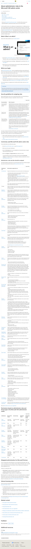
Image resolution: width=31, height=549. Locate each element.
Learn (2, 3)
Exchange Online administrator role (8, 516)
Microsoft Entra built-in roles (7, 158)
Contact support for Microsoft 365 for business (10, 139)
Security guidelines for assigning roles (7, 17)
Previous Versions (9, 544)
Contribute (16, 544)
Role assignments (19, 146)
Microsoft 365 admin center (12, 3)
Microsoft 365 (6, 3)
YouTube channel (16, 38)
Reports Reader (3, 352)
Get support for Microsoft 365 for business (9, 502)
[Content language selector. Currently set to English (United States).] (6, 542)
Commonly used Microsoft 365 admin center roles (9, 18)
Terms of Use (12, 546)
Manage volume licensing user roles (15, 496)
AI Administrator (3, 171)
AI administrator (3, 457)
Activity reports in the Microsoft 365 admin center (11, 514)
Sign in (29, 1)
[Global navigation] (1, 1)
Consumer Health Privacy (5, 546)
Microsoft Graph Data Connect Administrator (3, 285)
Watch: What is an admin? (5, 14)
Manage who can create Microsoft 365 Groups (16, 244)
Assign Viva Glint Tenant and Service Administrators (18, 403)
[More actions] (29, 3)
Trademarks (16, 546)
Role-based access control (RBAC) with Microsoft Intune (19, 80)
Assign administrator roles (7, 506)
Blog (13, 544)
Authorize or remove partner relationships (16, 478)
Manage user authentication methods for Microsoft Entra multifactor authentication (16, 510)
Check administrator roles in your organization (10, 508)
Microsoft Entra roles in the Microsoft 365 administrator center (13, 512)
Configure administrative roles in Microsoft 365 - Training (9, 532)
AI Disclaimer (3, 544)
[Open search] (27, 1)
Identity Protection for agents (21, 175)
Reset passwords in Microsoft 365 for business (10, 504)
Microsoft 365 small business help (10, 22)
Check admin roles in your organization (10, 405)
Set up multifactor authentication (13, 128)
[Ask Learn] (27, 3)
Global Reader (3, 230)
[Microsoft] (15, 1)
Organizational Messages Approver (3, 328)
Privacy (21, 544)
